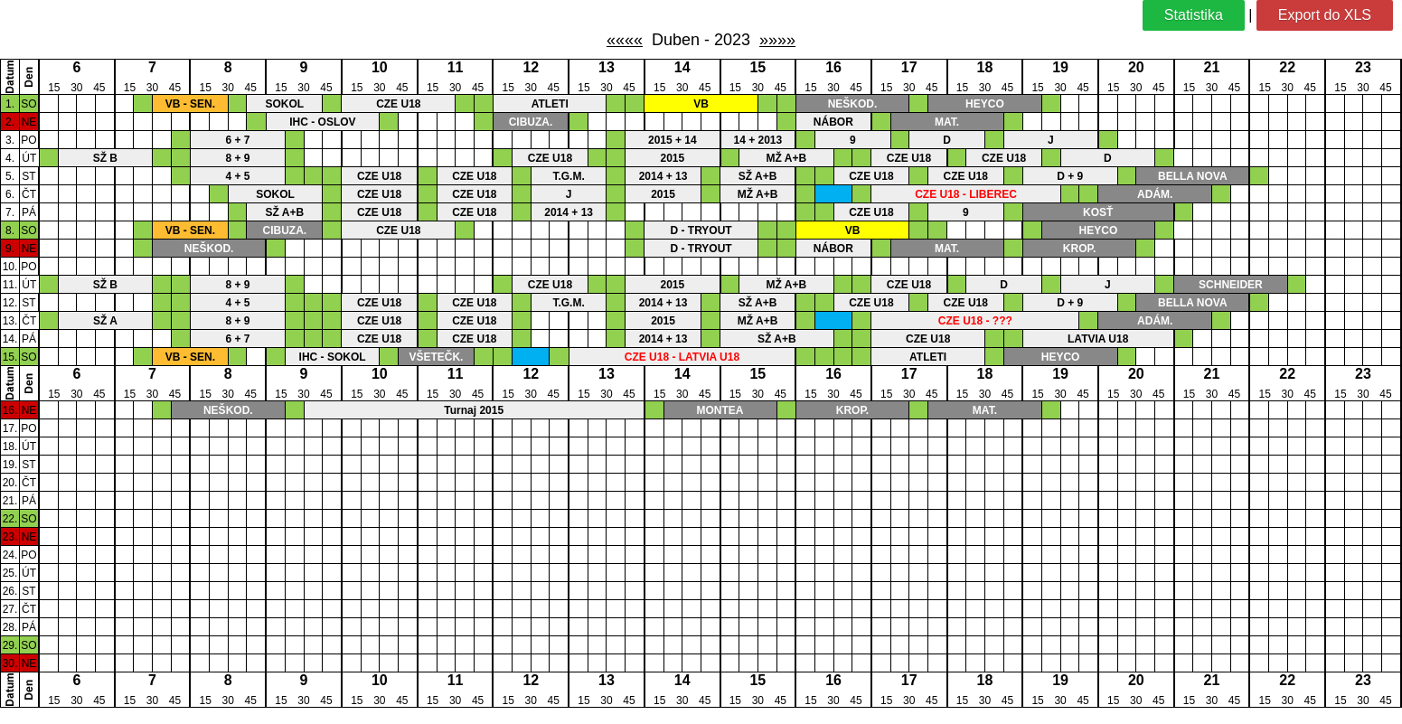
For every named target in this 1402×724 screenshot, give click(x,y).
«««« (625, 40)
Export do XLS (1324, 15)
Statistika (1193, 15)
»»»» (777, 40)
